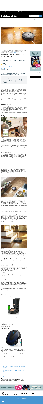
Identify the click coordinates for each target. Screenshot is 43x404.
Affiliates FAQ (14, 52)
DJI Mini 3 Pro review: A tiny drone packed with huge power (13, 369)
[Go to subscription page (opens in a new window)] (35, 71)
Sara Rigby (3, 376)
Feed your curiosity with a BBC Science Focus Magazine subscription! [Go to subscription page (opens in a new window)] (35, 73)
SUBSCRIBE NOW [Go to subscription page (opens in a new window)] (35, 77)
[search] (40, 16)
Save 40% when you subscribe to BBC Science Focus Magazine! (10, 66)
